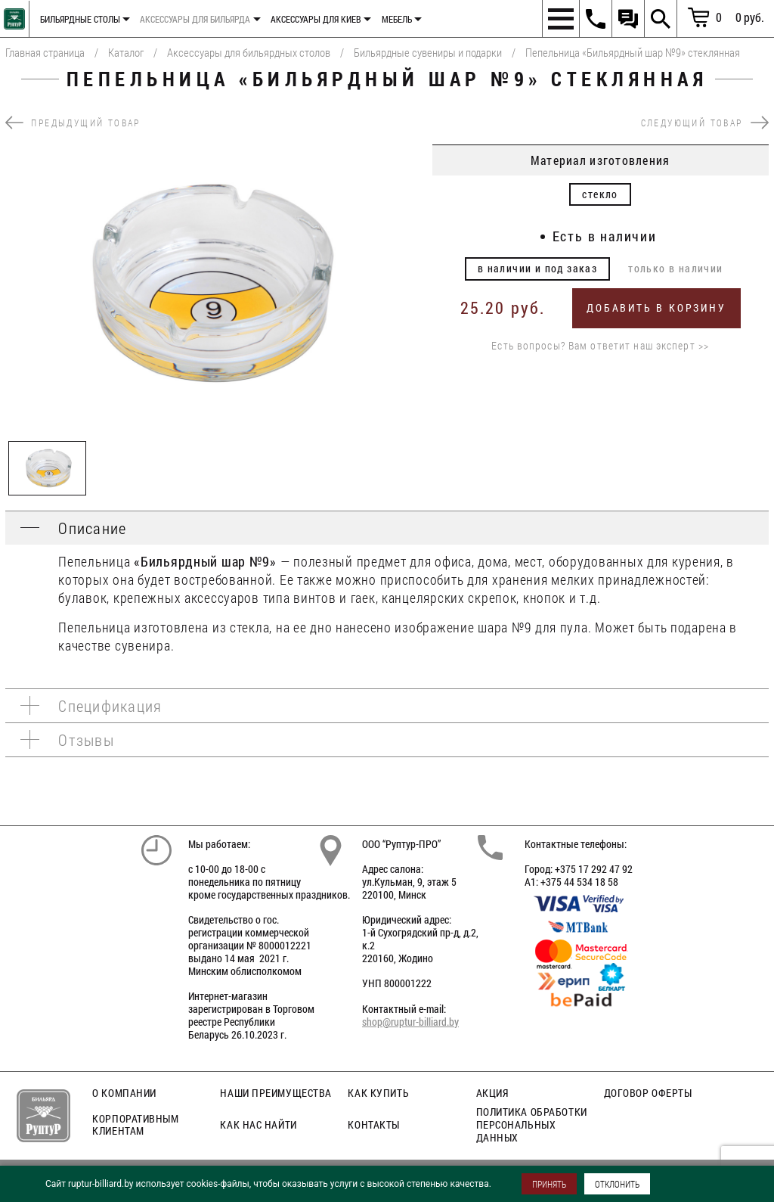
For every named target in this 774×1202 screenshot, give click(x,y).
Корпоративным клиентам (135, 1124)
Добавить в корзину (656, 307)
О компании (124, 1093)
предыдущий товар (72, 122)
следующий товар (705, 122)
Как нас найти (258, 1124)
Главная (12, 15)
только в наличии (675, 268)
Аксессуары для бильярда (195, 19)
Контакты (373, 1124)
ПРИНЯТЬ (549, 1184)
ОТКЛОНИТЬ (617, 1184)
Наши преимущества (276, 1093)
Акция (492, 1093)
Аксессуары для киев (316, 19)
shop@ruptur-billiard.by (410, 1021)
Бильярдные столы (80, 19)
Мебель (397, 19)
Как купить (378, 1093)
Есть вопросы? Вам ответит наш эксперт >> (600, 346)
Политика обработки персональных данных (531, 1124)
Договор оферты (648, 1093)
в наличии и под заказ (537, 268)
